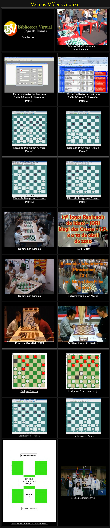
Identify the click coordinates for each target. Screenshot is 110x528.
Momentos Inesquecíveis (83, 498)
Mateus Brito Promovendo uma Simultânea (81, 47)
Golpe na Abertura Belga (83, 390)
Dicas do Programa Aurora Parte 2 (83, 149)
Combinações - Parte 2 (83, 436)
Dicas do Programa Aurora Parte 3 (29, 200)
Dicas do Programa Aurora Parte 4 (83, 200)
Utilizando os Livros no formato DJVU (29, 523)
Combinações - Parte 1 (29, 435)
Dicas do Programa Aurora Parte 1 (29, 149)
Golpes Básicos (29, 391)
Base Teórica (28, 37)
